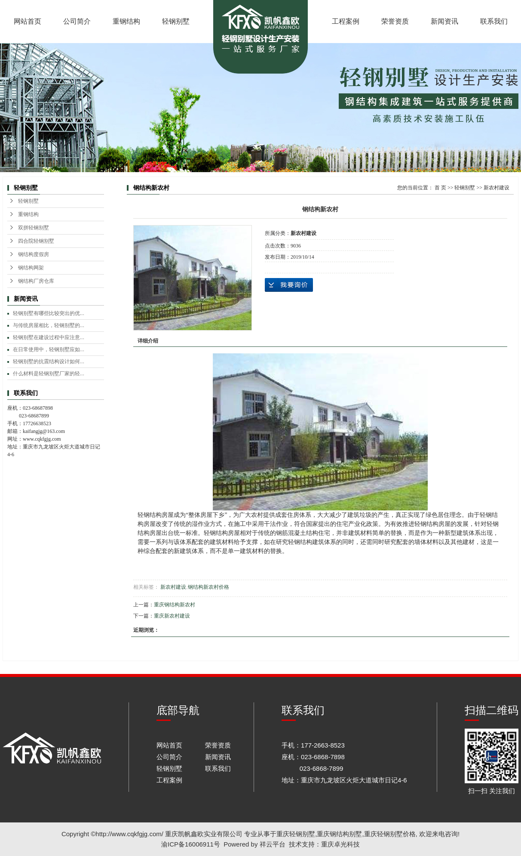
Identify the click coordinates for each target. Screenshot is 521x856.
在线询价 (289, 285)
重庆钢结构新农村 (174, 605)
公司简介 (77, 21)
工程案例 (345, 21)
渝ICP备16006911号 (190, 844)
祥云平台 (272, 844)
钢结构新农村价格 (208, 587)
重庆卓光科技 (340, 844)
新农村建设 (496, 188)
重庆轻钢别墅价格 (390, 833)
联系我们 (494, 21)
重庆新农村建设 (172, 616)
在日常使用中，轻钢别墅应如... (48, 349)
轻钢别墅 (176, 21)
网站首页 (27, 21)
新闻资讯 (444, 21)
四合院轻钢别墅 (36, 241)
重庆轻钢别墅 (295, 833)
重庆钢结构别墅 (339, 833)
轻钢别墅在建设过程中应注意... (48, 337)
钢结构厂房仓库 (36, 281)
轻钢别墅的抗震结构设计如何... (48, 361)
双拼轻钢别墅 (33, 228)
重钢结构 (126, 21)
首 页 (440, 188)
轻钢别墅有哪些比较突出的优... (48, 313)
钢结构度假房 (33, 254)
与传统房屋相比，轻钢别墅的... (48, 325)
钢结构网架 (31, 268)
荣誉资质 (395, 21)
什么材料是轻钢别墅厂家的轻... (48, 374)
